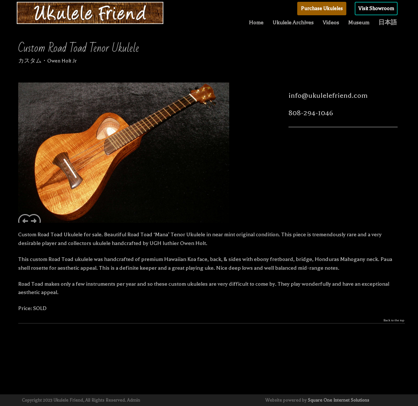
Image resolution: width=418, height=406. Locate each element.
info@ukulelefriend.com (328, 95)
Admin (133, 400)
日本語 (387, 22)
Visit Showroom (376, 8)
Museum (358, 22)
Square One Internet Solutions (338, 400)
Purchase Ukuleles (322, 8)
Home (256, 22)
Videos (331, 22)
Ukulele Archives (293, 22)
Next (35, 218)
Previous (23, 218)
